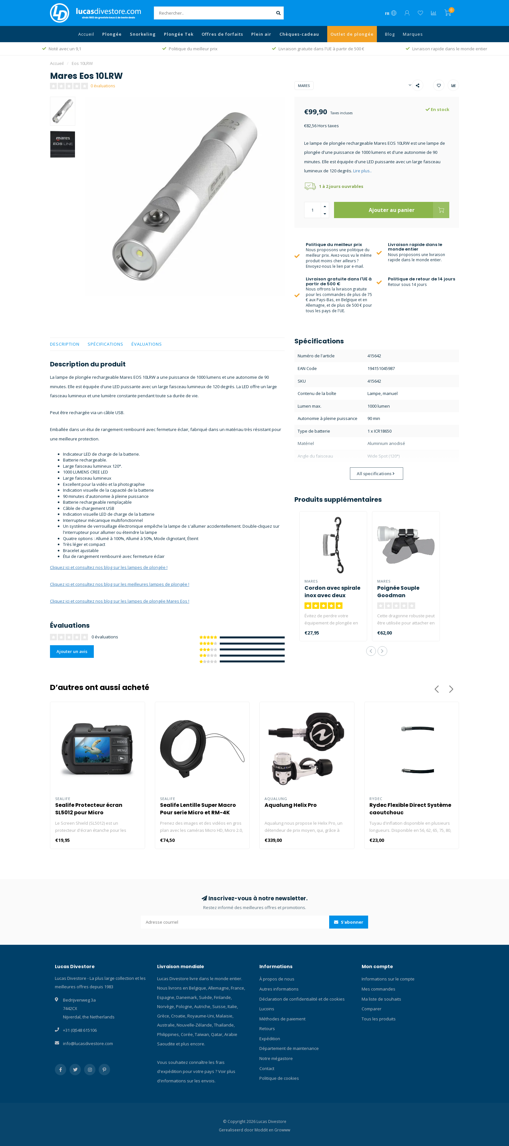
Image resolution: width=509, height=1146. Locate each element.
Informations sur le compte (388, 979)
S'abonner (348, 922)
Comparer (371, 1009)
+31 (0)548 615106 (80, 1030)
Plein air (261, 34)
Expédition (269, 1038)
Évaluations (146, 344)
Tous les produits (379, 1019)
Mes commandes (378, 989)
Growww (282, 1129)
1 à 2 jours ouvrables (341, 186)
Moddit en (264, 1129)
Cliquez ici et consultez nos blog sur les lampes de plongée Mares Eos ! (119, 601)
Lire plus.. (362, 171)
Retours (267, 1028)
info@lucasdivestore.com (88, 1043)
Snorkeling (143, 34)
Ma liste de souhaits (381, 999)
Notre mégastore (276, 1058)
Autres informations (279, 989)
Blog (390, 34)
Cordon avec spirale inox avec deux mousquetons (332, 595)
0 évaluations (103, 85)
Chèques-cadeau (299, 34)
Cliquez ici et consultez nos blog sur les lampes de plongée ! (109, 567)
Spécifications (105, 344)
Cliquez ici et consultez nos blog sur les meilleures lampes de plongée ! (119, 584)
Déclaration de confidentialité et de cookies (302, 999)
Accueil (86, 34)
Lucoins (266, 1009)
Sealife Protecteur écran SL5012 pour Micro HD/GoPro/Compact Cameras (96, 812)
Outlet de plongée (352, 34)
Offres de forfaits (222, 34)
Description (65, 344)
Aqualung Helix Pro (291, 805)
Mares (304, 85)
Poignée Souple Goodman (398, 591)
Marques (413, 34)
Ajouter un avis (71, 651)
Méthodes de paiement (282, 1019)
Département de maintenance (289, 1048)
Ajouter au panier (409, 210)
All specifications (376, 473)
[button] (371, 651)
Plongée (112, 34)
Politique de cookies (279, 1078)
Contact (266, 1068)
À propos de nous (276, 979)
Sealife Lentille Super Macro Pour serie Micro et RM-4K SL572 (198, 812)
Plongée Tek (178, 34)
